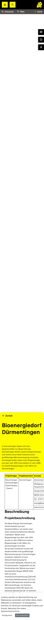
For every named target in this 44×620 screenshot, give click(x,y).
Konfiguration (7, 615)
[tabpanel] (22, 226)
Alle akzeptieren (22, 615)
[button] (12, 5)
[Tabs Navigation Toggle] (38, 11)
